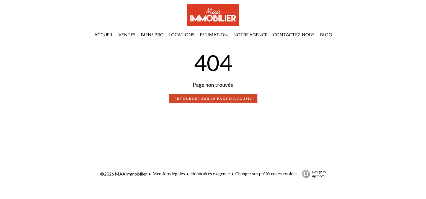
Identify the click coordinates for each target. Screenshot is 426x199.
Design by (312, 174)
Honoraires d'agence (210, 173)
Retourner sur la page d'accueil (213, 98)
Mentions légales (169, 173)
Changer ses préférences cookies (266, 173)
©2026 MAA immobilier (123, 173)
